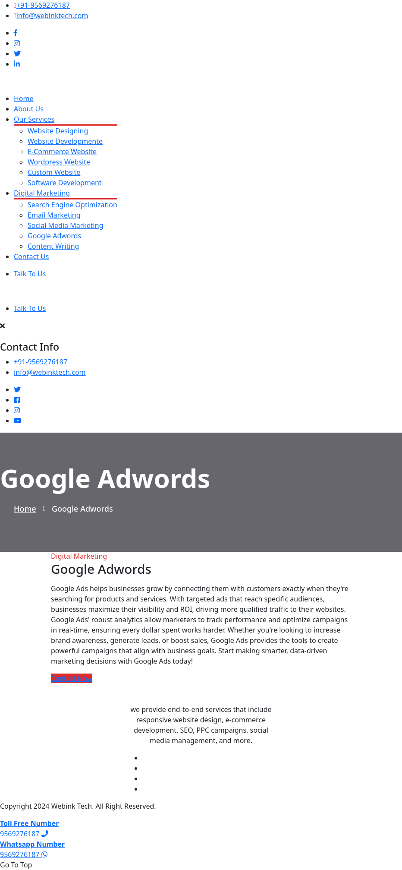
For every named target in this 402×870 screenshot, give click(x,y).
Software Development (65, 182)
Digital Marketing (42, 193)
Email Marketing (54, 215)
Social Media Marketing (65, 225)
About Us (29, 109)
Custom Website (54, 172)
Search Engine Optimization (72, 204)
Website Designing (58, 131)
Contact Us (31, 256)
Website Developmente (65, 141)
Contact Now (71, 678)
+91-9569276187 (43, 5)
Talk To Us (30, 273)
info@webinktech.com (52, 15)
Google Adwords (54, 235)
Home (24, 98)
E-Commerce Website (62, 151)
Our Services (34, 119)
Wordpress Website (59, 162)
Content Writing (53, 246)
